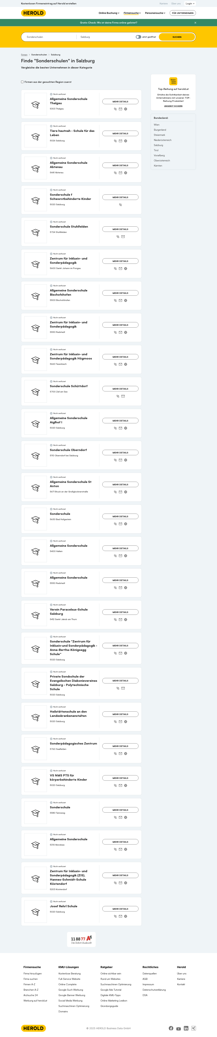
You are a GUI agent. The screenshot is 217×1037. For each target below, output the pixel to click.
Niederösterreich (162, 139)
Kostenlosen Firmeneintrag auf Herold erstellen (48, 3)
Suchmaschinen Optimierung (73, 1005)
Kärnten (158, 165)
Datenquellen (150, 973)
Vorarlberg (159, 155)
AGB (145, 978)
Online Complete (67, 984)
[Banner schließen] (195, 23)
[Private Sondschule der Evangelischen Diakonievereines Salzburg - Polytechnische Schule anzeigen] (35, 683)
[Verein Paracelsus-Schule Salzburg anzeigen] (35, 614)
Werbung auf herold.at (35, 1000)
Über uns (176, 3)
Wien (156, 124)
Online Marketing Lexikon (114, 1000)
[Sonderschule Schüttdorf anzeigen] (35, 391)
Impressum (148, 984)
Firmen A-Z (29, 984)
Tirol (156, 150)
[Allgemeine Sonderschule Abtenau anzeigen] (35, 168)
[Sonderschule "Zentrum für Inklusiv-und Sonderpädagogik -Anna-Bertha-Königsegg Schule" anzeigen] (35, 648)
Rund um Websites (110, 978)
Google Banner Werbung (71, 995)
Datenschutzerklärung (154, 989)
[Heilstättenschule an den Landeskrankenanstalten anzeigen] (35, 717)
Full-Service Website (69, 978)
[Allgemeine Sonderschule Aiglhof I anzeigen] (35, 423)
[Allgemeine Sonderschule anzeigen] (35, 551)
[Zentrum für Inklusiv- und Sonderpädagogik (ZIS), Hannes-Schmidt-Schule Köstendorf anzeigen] (35, 878)
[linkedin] (186, 1028)
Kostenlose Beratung (69, 973)
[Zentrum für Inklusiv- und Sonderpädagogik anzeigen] (35, 263)
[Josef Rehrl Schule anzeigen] (35, 911)
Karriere (164, 3)
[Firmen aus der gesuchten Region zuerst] (22, 82)
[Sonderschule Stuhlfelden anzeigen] (35, 232)
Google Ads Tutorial (111, 989)
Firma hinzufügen (33, 973)
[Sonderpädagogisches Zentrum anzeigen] (35, 748)
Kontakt (181, 984)
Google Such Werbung (70, 989)
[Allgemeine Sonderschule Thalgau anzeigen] (35, 104)
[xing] (193, 1028)
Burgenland (160, 129)
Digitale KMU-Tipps (111, 995)
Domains (63, 1011)
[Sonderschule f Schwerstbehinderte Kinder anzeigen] (35, 200)
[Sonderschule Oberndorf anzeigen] (35, 455)
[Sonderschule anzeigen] (35, 519)
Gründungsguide (109, 1005)
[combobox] (50, 37)
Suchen (177, 37)
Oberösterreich (162, 160)
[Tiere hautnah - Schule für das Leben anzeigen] (35, 136)
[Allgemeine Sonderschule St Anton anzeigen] (35, 487)
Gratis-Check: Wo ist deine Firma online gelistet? (108, 22)
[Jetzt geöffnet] (138, 37)
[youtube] (178, 1028)
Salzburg (158, 145)
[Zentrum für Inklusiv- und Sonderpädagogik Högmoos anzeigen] (35, 359)
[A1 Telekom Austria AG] (81, 939)
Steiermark (159, 134)
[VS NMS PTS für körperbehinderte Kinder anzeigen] (35, 780)
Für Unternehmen (182, 13)
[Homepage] (33, 12)
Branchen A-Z (31, 989)
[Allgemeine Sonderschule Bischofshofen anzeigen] (35, 295)
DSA (145, 995)
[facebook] (171, 1028)
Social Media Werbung (70, 1000)
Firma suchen (31, 978)
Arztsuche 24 (31, 995)
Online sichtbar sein (111, 973)
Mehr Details (120, 101)
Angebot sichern (173, 106)
